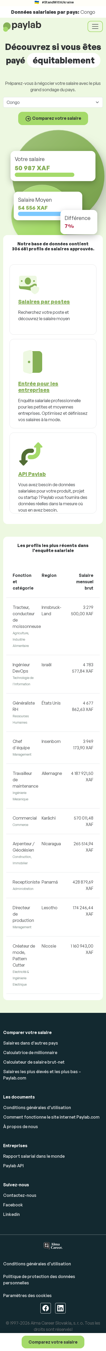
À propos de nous (20, 1126)
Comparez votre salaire (53, 1342)
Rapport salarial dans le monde (34, 1156)
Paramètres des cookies (27, 1295)
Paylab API (13, 1165)
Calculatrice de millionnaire (30, 1052)
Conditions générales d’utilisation (37, 1107)
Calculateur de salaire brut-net (34, 1062)
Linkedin (11, 1214)
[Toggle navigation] (95, 26)
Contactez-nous (19, 1195)
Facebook (13, 1204)
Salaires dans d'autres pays (30, 1043)
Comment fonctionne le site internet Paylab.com (51, 1117)
